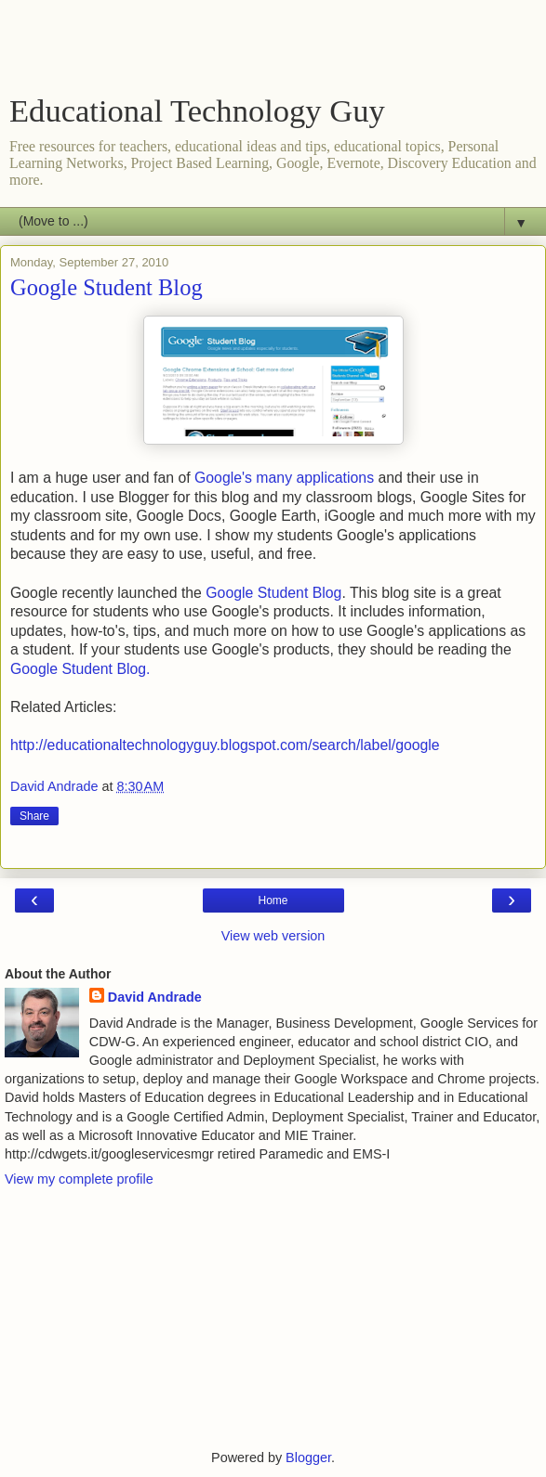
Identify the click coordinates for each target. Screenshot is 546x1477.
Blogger (308, 1457)
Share (34, 816)
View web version (273, 935)
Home (272, 900)
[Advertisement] (273, 51)
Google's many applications (284, 478)
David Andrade (155, 997)
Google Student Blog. (82, 669)
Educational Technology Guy (197, 110)
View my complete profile (79, 1179)
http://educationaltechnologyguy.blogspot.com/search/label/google (225, 745)
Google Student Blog (273, 593)
